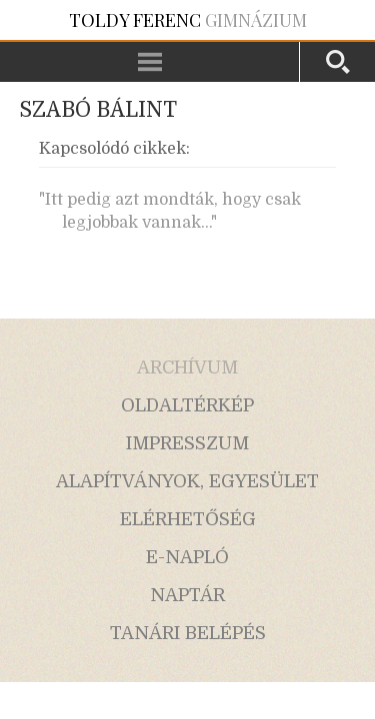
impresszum (187, 443)
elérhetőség (188, 519)
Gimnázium (188, 20)
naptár (187, 595)
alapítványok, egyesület (187, 481)
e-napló (187, 557)
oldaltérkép (187, 405)
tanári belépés (188, 633)
